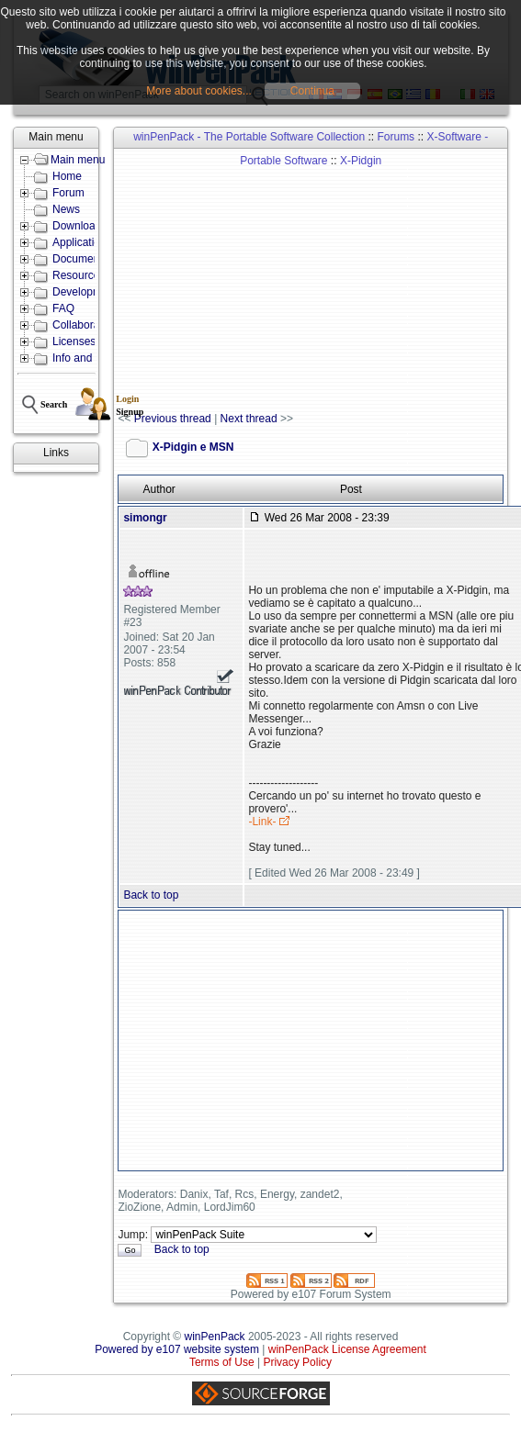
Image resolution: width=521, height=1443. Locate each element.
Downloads (79, 225)
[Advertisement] (302, 280)
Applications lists (93, 242)
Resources (78, 275)
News (66, 209)
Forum (68, 192)
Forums (395, 136)
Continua (312, 90)
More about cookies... (199, 90)
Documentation (89, 258)
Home (67, 176)
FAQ (63, 308)
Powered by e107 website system (177, 1349)
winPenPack (215, 1336)
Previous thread (172, 418)
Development (85, 291)
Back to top (150, 895)
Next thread (249, 418)
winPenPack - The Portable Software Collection (249, 136)
